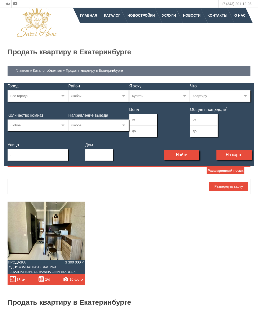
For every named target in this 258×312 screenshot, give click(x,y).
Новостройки (141, 15)
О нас (240, 15)
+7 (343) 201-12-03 (236, 4)
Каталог (112, 15)
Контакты (217, 15)
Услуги (169, 15)
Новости (192, 15)
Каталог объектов (47, 70)
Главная (88, 15)
